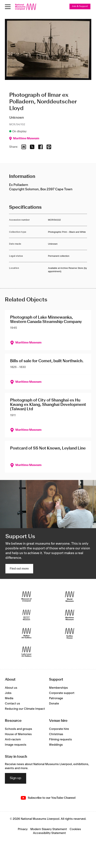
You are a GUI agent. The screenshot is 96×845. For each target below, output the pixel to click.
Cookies (75, 829)
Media (9, 698)
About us (11, 687)
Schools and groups (18, 729)
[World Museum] (69, 596)
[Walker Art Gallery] (26, 633)
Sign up (15, 778)
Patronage (56, 698)
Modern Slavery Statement (48, 829)
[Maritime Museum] (69, 615)
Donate (54, 703)
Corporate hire (59, 729)
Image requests (15, 744)
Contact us (12, 703)
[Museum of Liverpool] (26, 596)
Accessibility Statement (49, 833)
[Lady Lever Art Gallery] (26, 651)
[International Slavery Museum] (26, 615)
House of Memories (18, 734)
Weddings (56, 744)
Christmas (56, 734)
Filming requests (60, 739)
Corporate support (61, 693)
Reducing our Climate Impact (25, 708)
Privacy (23, 829)
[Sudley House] (69, 633)
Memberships (58, 687)
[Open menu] (8, 7)
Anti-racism (13, 739)
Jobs (8, 693)
